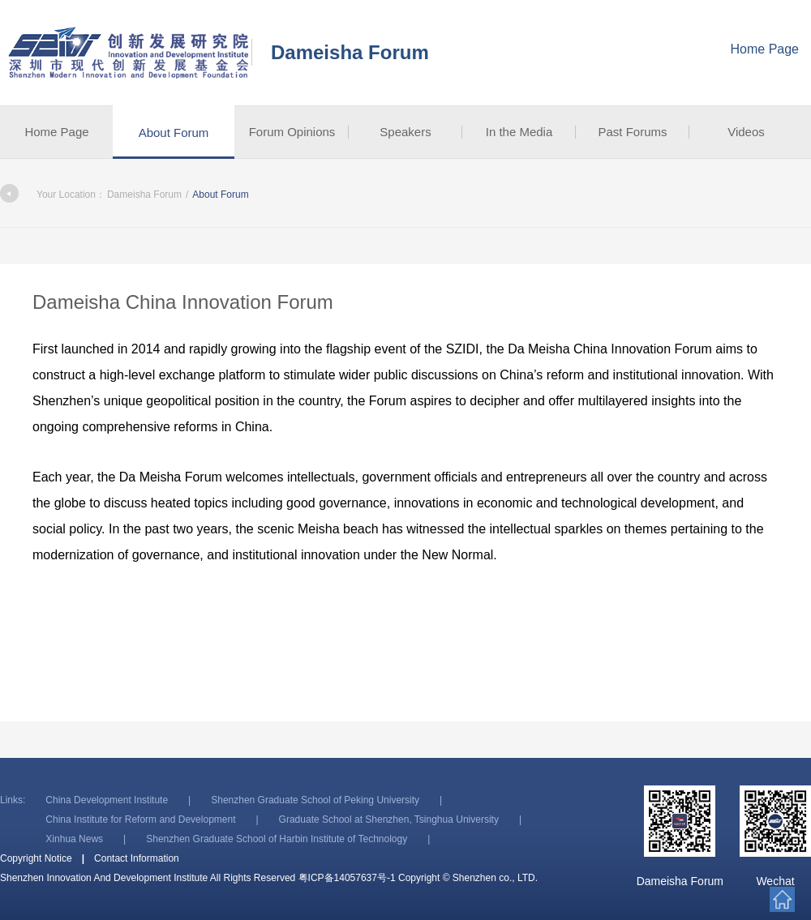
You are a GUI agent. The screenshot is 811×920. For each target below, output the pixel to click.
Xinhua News (74, 839)
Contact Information (136, 858)
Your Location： (52, 194)
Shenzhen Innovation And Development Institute (129, 53)
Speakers (405, 132)
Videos (746, 132)
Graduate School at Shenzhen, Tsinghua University (389, 819)
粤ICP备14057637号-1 (347, 878)
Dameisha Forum (350, 52)
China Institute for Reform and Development (140, 819)
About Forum (174, 132)
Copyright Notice (36, 858)
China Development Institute (106, 800)
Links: (12, 800)
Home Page (765, 49)
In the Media (519, 132)
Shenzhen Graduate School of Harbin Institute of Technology (276, 839)
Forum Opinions (292, 132)
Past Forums (632, 132)
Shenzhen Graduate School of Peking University (315, 800)
